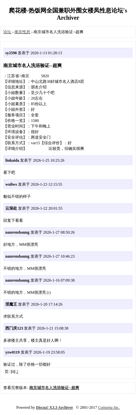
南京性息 (22, 32)
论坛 (7, 32)
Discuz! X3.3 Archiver (54, 407)
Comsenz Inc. (109, 407)
